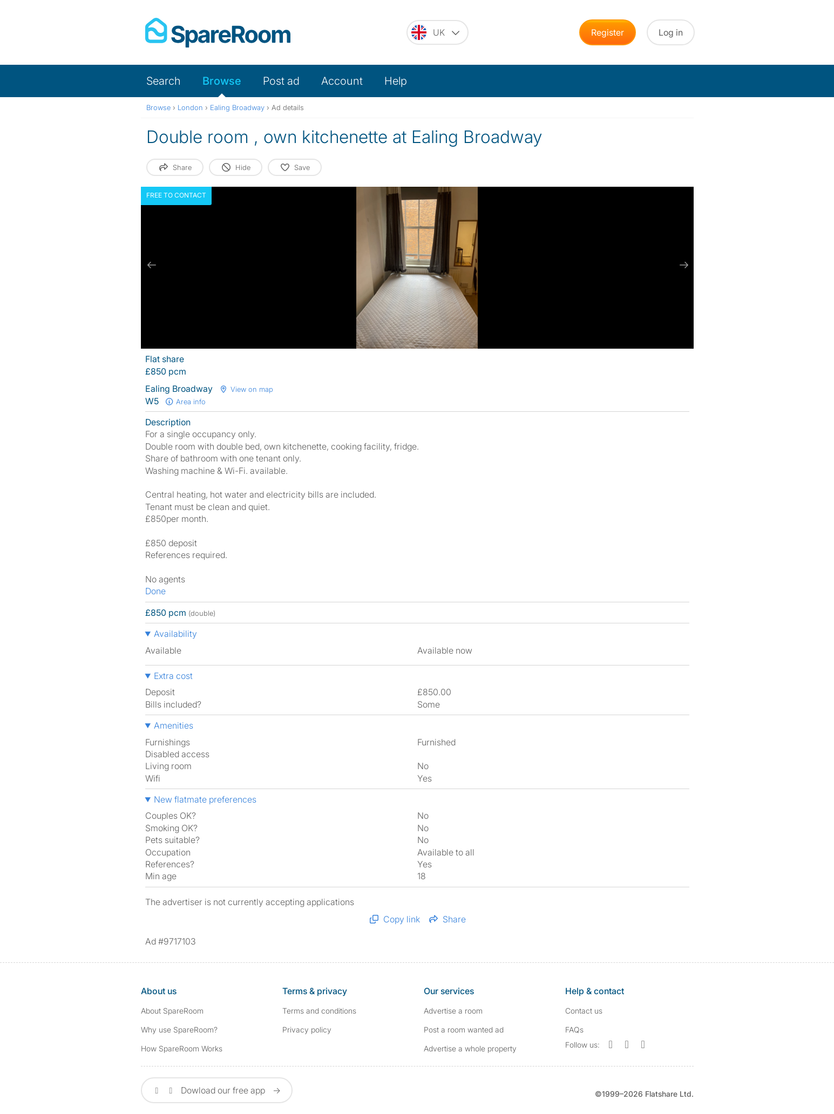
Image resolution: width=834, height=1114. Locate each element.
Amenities (173, 725)
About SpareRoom (172, 1010)
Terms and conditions (319, 1010)
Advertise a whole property (470, 1048)
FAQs (574, 1029)
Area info (185, 401)
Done (155, 591)
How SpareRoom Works (181, 1048)
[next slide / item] (683, 265)
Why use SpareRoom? (179, 1029)
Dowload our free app (217, 1090)
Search (163, 80)
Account (342, 80)
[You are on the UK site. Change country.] (437, 32)
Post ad (281, 80)
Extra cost (173, 675)
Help (395, 80)
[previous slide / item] (151, 265)
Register (607, 32)
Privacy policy (306, 1029)
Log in (671, 32)
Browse (221, 80)
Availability (175, 633)
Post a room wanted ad (464, 1029)
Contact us (583, 1010)
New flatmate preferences (205, 799)
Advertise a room (453, 1010)
